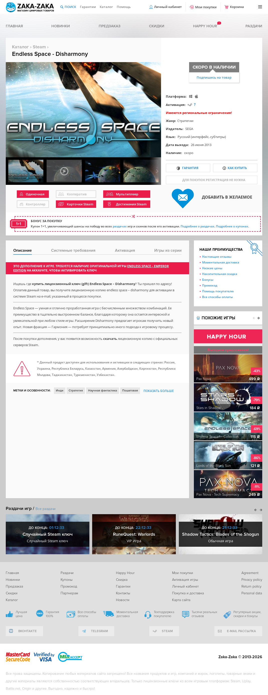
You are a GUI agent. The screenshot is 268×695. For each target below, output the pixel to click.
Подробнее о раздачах (197, 226)
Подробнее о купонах (232, 226)
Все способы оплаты (217, 297)
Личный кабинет (168, 7)
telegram (99, 631)
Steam (39, 47)
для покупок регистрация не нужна (213, 180)
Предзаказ (109, 26)
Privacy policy (251, 580)
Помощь (124, 7)
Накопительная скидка (219, 274)
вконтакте (27, 631)
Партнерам (69, 593)
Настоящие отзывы (216, 256)
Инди (59, 390)
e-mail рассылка (241, 631)
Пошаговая (130, 390)
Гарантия (190, 168)
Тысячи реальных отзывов (204, 614)
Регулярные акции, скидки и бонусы (247, 614)
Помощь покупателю (218, 291)
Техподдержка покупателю (164, 614)
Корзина (237, 7)
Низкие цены (212, 268)
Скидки (156, 26)
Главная (14, 26)
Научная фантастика (102, 390)
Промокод (209, 285)
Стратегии (185, 120)
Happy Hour (125, 573)
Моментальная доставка (220, 262)
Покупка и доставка (188, 593)
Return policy (251, 586)
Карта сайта (181, 600)
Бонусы (207, 279)
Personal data (251, 593)
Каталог (106, 7)
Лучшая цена (21, 614)
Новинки (60, 26)
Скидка (121, 580)
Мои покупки (206, 7)
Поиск (70, 7)
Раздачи (253, 26)
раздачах (120, 226)
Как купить (237, 168)
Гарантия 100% (52, 614)
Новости (122, 600)
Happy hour (205, 26)
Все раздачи (46, 509)
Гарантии (88, 7)
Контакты (123, 593)
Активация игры (185, 580)
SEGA (189, 128)
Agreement (249, 573)
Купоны (67, 580)
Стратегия (76, 390)
